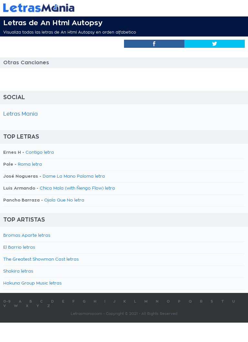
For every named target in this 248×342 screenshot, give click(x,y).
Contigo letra (40, 152)
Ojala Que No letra (64, 200)
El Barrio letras (19, 247)
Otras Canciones (26, 62)
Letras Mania (20, 114)
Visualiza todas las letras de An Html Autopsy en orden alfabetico (69, 32)
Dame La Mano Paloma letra (74, 176)
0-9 (7, 301)
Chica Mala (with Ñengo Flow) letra (77, 188)
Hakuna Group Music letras (32, 283)
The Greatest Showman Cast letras (41, 259)
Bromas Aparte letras (26, 235)
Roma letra (30, 164)
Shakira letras (18, 271)
